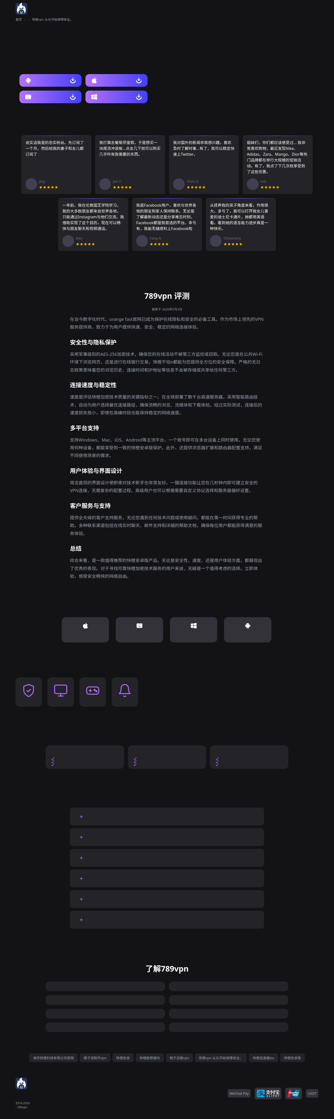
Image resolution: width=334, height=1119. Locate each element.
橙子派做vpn (179, 1058)
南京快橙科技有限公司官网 (53, 1058)
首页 (19, 19)
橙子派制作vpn (95, 1058)
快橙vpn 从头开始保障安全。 (221, 1058)
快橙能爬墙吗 (150, 1058)
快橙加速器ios (263, 1058)
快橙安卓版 (292, 1058)
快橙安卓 (123, 1058)
